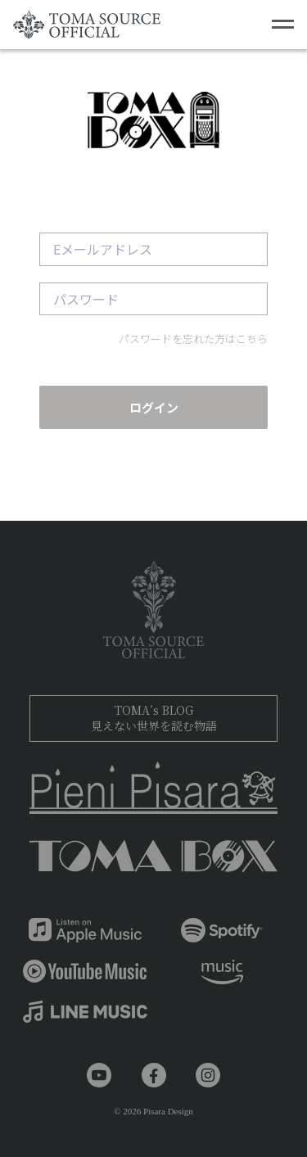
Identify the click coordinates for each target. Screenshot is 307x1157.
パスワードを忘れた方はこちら (193, 338)
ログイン (153, 407)
